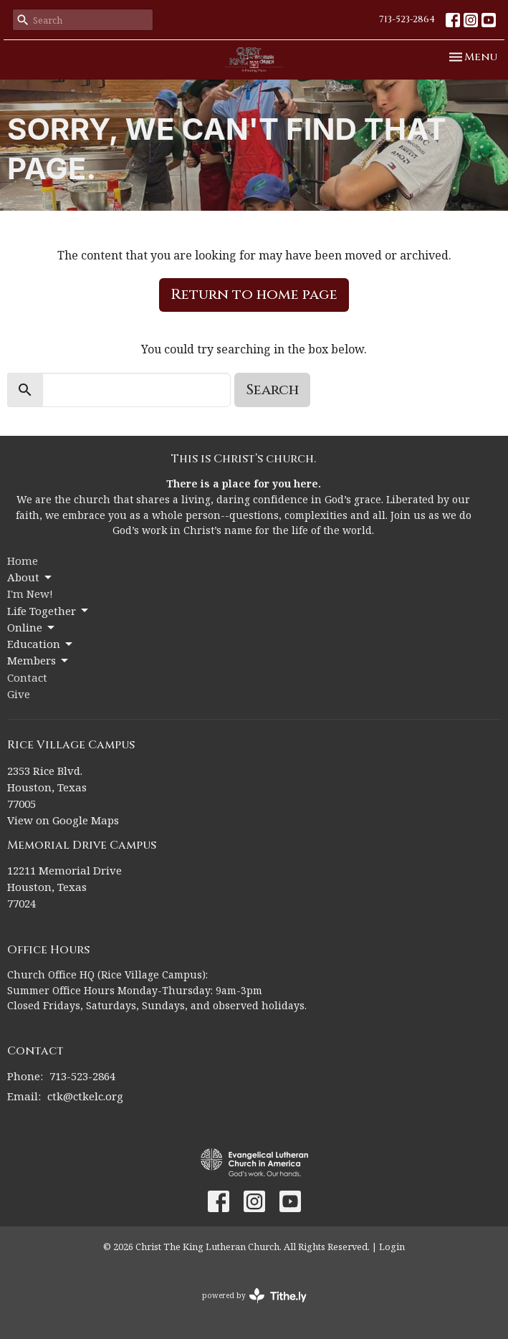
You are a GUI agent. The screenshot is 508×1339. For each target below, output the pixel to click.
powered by (254, 1296)
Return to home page (254, 294)
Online (32, 627)
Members (38, 660)
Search (272, 389)
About (30, 577)
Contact (27, 677)
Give (18, 694)
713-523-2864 (407, 19)
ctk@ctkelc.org (85, 1096)
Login (392, 1246)
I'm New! (30, 593)
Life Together (48, 611)
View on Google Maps (63, 820)
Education (41, 644)
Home (22, 560)
